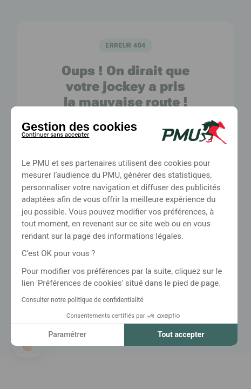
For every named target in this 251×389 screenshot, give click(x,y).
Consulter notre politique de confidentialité (83, 300)
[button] (28, 347)
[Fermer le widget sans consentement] (55, 133)
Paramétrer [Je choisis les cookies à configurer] (67, 334)
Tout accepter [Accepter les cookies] (181, 334)
